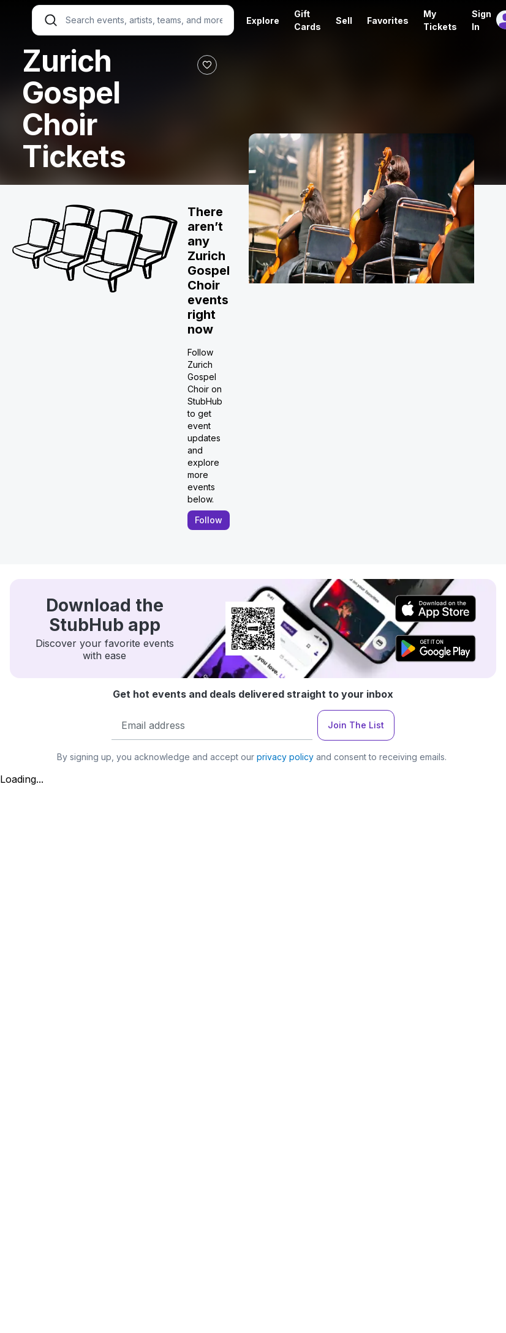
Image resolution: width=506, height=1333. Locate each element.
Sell (344, 20)
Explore (262, 20)
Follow (208, 520)
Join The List (356, 725)
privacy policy (285, 757)
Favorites (388, 20)
